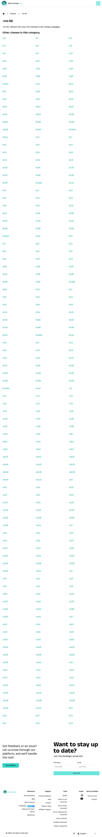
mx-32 (71, 320)
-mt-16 (71, 548)
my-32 (38, 373)
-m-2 (4, 396)
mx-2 (4, 297)
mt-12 (5, 213)
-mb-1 (71, 434)
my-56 (38, 381)
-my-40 (5, 700)
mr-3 (37, 145)
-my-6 (38, 677)
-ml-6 (38, 586)
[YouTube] (81, 798)
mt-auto (6, 236)
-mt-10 (5, 548)
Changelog (22, 806)
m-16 (37, 61)
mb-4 (5, 99)
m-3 (4, 46)
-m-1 (70, 388)
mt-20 (71, 213)
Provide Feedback (45, 796)
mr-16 (71, 160)
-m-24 (38, 419)
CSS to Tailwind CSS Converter (60, 813)
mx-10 (5, 312)
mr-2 (4, 145)
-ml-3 (38, 578)
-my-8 (71, 677)
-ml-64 (5, 617)
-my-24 (38, 693)
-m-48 (38, 426)
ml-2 (37, 244)
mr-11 (71, 715)
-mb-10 (5, 457)
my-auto (6, 388)
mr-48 (38, 175)
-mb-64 (5, 479)
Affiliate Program (45, 810)
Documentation (29, 796)
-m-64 (5, 434)
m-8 (37, 53)
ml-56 (5, 282)
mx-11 (38, 723)
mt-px (38, 236)
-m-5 (4, 403)
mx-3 (38, 297)
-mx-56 (71, 655)
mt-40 (71, 221)
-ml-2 (5, 578)
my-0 (5, 342)
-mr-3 (38, 487)
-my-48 (38, 700)
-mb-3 (38, 441)
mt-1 (37, 190)
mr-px (71, 183)
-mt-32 (71, 556)
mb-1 (4, 91)
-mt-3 (38, 533)
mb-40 (38, 122)
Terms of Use (92, 796)
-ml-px (38, 617)
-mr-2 (5, 487)
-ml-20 (5, 601)
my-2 (71, 342)
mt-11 (71, 708)
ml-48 (71, 274)
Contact (48, 803)
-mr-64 (5, 525)
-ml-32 (71, 601)
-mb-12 (38, 457)
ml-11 (37, 715)
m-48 (5, 76)
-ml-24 (38, 601)
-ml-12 (38, 594)
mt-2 (71, 190)
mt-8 (37, 205)
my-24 (5, 373)
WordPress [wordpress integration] (31, 815)
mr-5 (4, 152)
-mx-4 (71, 624)
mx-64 (5, 335)
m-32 (38, 68)
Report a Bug (46, 806)
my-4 (38, 350)
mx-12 (38, 312)
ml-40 (38, 274)
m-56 (38, 76)
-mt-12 (38, 548)
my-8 (38, 358)
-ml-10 (5, 594)
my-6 (5, 358)
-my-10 (5, 685)
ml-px (5, 289)
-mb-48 (38, 472)
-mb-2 (5, 441)
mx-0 (38, 289)
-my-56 (72, 700)
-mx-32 (71, 647)
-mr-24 (38, 510)
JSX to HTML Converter (62, 807)
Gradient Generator (60, 822)
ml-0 (70, 236)
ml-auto (72, 282)
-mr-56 (71, 518)
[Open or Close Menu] (98, 3)
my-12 (5, 365)
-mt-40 (5, 563)
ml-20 (38, 266)
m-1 (37, 38)
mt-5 (71, 198)
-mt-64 (5, 571)
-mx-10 (5, 639)
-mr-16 (71, 502)
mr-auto (39, 183)
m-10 (71, 53)
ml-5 (37, 251)
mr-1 (70, 137)
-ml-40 (5, 609)
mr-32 (71, 167)
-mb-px (38, 479)
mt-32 (38, 221)
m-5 (70, 46)
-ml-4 (71, 578)
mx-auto (39, 335)
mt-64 (71, 228)
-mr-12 (38, 502)
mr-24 (38, 167)
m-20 (71, 61)
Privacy (94, 799)
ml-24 (71, 266)
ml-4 (4, 251)
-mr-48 (38, 518)
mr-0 (37, 137)
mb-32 (5, 122)
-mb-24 (38, 464)
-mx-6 (38, 632)
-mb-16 (71, 457)
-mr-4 (71, 487)
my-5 (71, 350)
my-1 (37, 342)
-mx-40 (5, 655)
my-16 (38, 365)
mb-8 (5, 107)
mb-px (5, 137)
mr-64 (5, 183)
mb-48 (71, 122)
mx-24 (38, 320)
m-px (38, 84)
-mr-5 (5, 495)
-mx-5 (5, 632)
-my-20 (5, 693)
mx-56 (71, 327)
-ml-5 (5, 586)
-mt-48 (38, 563)
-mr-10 (5, 502)
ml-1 (4, 244)
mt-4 (37, 198)
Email (79, 763)
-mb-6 (38, 449)
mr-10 (5, 160)
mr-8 (71, 152)
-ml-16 (71, 594)
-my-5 (5, 677)
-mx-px (38, 662)
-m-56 (71, 426)
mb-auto (72, 129)
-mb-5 (5, 449)
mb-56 (5, 129)
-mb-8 (71, 449)
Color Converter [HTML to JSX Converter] (61, 818)
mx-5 (4, 304)
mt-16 (38, 213)
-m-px (38, 434)
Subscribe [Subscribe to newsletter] (76, 773)
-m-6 (37, 403)
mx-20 (5, 320)
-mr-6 (38, 495)
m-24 (5, 68)
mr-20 (5, 167)
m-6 (4, 53)
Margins (13, 14)
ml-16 (5, 266)
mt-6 (4, 205)
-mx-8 (71, 632)
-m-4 (71, 396)
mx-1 (70, 289)
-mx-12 (38, 639)
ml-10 (38, 259)
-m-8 (71, 403)
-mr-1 (71, 479)
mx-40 (5, 327)
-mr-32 (71, 510)
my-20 (71, 365)
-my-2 (5, 670)
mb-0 (71, 84)
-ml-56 (71, 609)
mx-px (71, 335)
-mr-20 (5, 510)
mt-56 (38, 228)
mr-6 (37, 152)
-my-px (38, 708)
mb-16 (5, 114)
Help (49, 799)
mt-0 (4, 190)
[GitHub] (82, 795)
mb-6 (71, 99)
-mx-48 (38, 655)
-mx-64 (5, 662)
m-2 (70, 38)
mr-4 (71, 145)
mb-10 (38, 107)
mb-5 (38, 99)
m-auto (5, 84)
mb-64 (38, 129)
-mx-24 (38, 647)
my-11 (71, 723)
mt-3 (4, 198)
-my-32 (72, 693)
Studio (65, 796)
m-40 (71, 68)
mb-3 (71, 91)
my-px (38, 388)
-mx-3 (38, 624)
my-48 (5, 381)
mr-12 (38, 160)
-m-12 (38, 411)
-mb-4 (71, 441)
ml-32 (5, 274)
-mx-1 (71, 617)
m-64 (71, 76)
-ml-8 (71, 586)
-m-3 (37, 396)
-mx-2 (5, 624)
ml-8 (4, 259)
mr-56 (71, 175)
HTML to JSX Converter (62, 800)
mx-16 (71, 312)
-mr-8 (71, 495)
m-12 (4, 61)
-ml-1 (71, 571)
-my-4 (71, 670)
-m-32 (71, 419)
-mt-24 (38, 556)
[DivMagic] (14, 3)
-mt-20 (5, 556)
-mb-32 (72, 464)
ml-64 (38, 282)
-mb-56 (72, 472)
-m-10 (5, 411)
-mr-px (38, 525)
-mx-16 (71, 639)
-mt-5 (5, 540)
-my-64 (5, 708)
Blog (33, 799)
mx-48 (38, 327)
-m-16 (71, 411)
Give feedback (10, 765)
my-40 (71, 373)
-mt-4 (71, 533)
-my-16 (71, 685)
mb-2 (38, 91)
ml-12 (71, 259)
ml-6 (70, 251)
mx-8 (71, 304)
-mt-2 (5, 533)
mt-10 (71, 205)
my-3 (5, 350)
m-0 (4, 38)
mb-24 (71, 114)
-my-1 (71, 662)
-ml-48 (38, 609)
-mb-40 (5, 472)
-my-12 (38, 685)
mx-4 (71, 297)
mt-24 (5, 221)
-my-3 (38, 670)
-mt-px (38, 571)
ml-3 (70, 244)
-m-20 (5, 419)
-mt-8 (71, 540)
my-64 (71, 381)
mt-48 (5, 228)
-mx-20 (5, 647)
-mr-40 (5, 518)
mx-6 (38, 304)
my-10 (71, 358)
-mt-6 (38, 540)
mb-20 (38, 114)
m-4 (37, 46)
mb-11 (5, 715)
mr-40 (5, 175)
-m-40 (5, 426)
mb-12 (71, 107)
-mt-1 (71, 525)
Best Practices (30, 802)
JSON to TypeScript (60, 826)
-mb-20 (5, 464)
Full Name (57, 763)
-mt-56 (24, 14)
